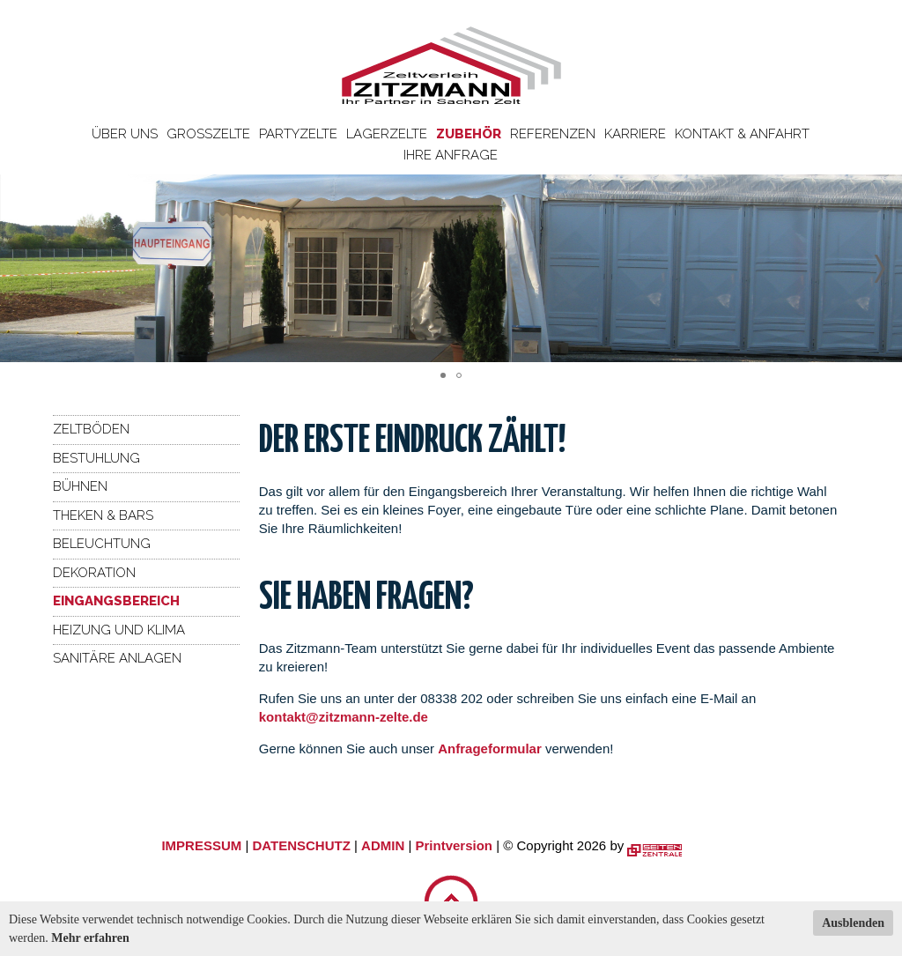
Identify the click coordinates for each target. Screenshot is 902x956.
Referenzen (552, 134)
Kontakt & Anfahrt (742, 134)
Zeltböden (91, 429)
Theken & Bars (103, 515)
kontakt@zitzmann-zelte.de (343, 716)
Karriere (635, 134)
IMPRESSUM (201, 845)
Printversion (454, 845)
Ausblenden (853, 923)
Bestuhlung (96, 458)
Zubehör (468, 134)
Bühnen (80, 486)
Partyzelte (298, 134)
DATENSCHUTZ (301, 845)
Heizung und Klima (119, 630)
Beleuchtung (102, 544)
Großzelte (208, 134)
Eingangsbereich (116, 601)
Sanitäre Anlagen (117, 658)
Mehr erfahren (90, 938)
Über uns (125, 134)
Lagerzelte (386, 134)
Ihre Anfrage (450, 155)
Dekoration (94, 573)
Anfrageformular (491, 748)
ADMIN (382, 845)
